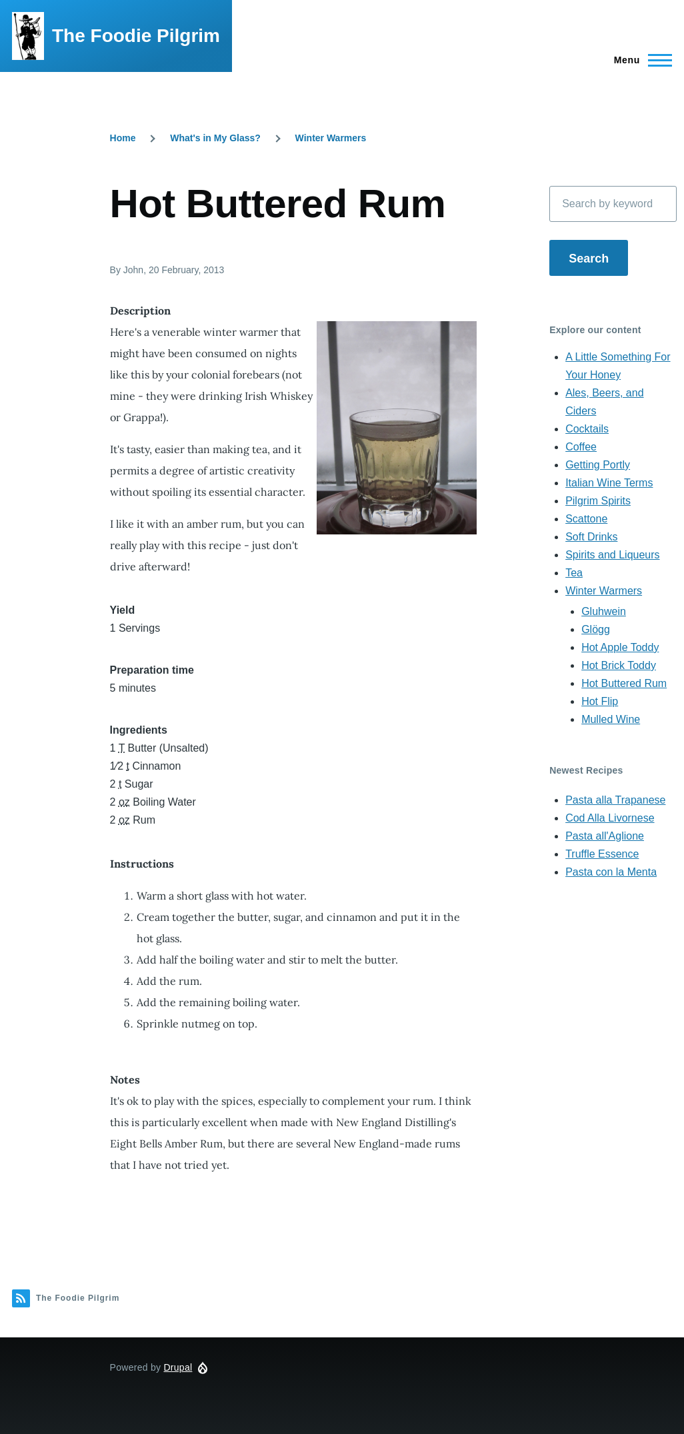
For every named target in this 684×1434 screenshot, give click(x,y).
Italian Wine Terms (609, 482)
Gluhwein (603, 611)
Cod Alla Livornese (609, 818)
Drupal (177, 1367)
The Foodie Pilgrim (136, 35)
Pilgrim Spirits (598, 500)
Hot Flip (599, 701)
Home (123, 138)
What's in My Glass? (215, 138)
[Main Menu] (639, 60)
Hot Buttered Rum (624, 683)
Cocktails (587, 428)
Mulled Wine (610, 719)
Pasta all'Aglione (604, 836)
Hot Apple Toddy (620, 647)
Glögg (595, 629)
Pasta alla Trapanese (615, 800)
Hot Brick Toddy (618, 665)
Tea (574, 572)
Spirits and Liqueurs (612, 554)
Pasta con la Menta (611, 872)
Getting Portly (597, 464)
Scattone (586, 518)
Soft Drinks (591, 536)
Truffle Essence (602, 854)
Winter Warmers (331, 138)
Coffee (581, 446)
